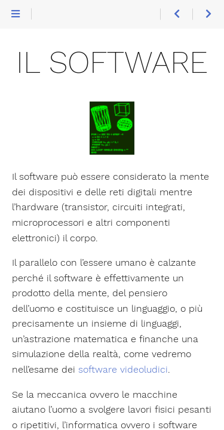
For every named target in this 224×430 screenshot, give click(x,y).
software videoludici (123, 369)
